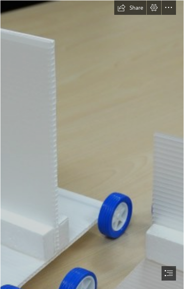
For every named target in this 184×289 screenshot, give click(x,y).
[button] (130, 7)
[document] (92, 144)
